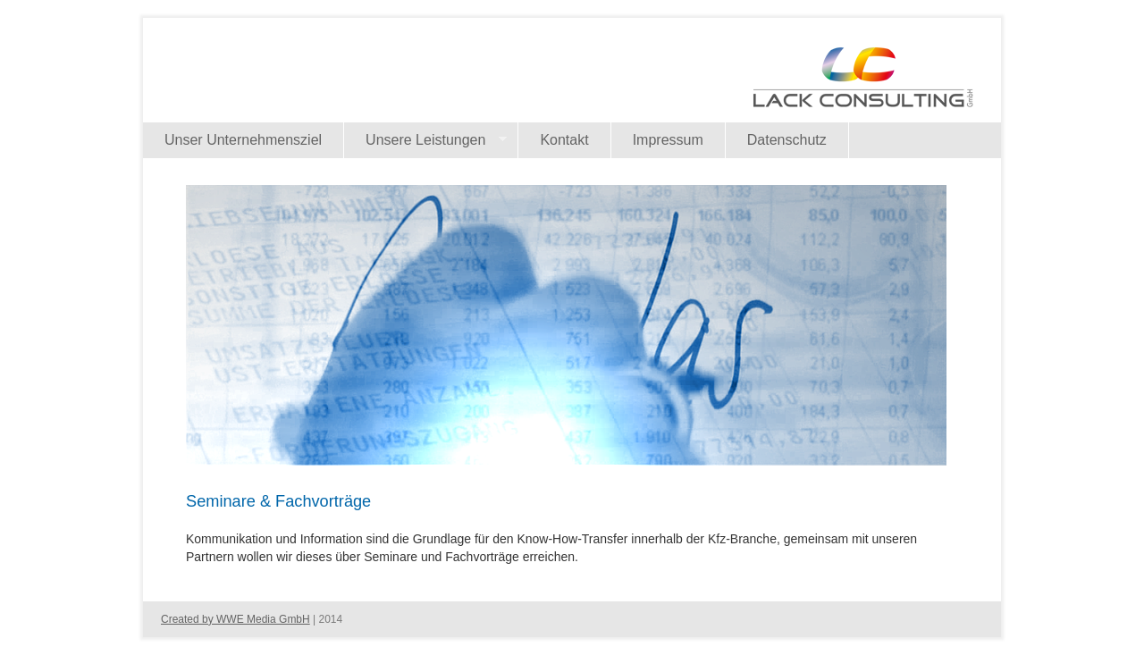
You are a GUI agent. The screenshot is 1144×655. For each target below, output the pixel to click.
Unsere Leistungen (425, 140)
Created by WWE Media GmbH (235, 619)
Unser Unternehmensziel (243, 139)
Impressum (668, 139)
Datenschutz (787, 139)
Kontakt (564, 139)
